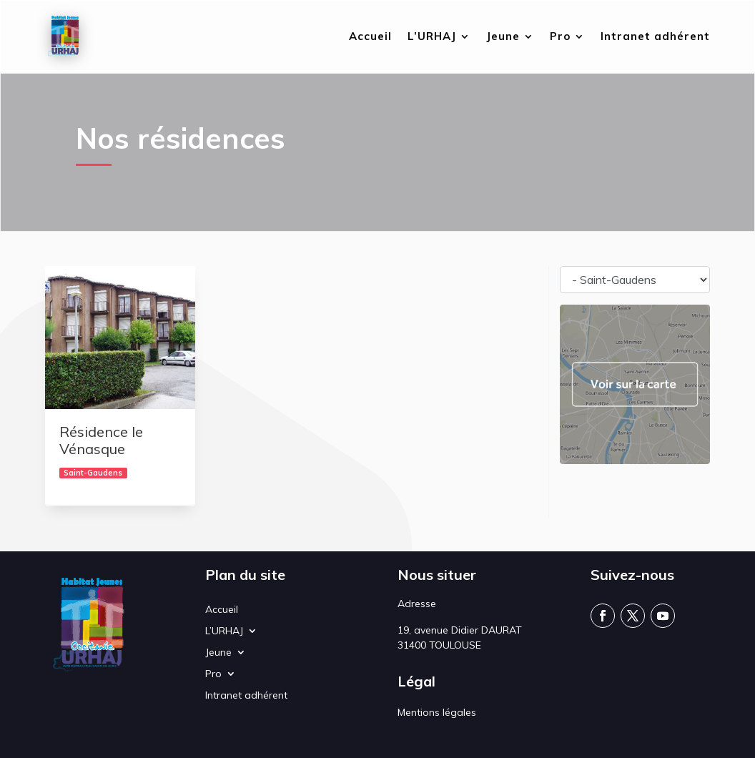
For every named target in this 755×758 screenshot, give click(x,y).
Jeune (503, 37)
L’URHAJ (432, 37)
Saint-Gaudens (93, 473)
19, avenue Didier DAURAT (460, 630)
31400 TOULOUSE (439, 645)
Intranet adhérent (655, 37)
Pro (560, 37)
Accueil (370, 37)
